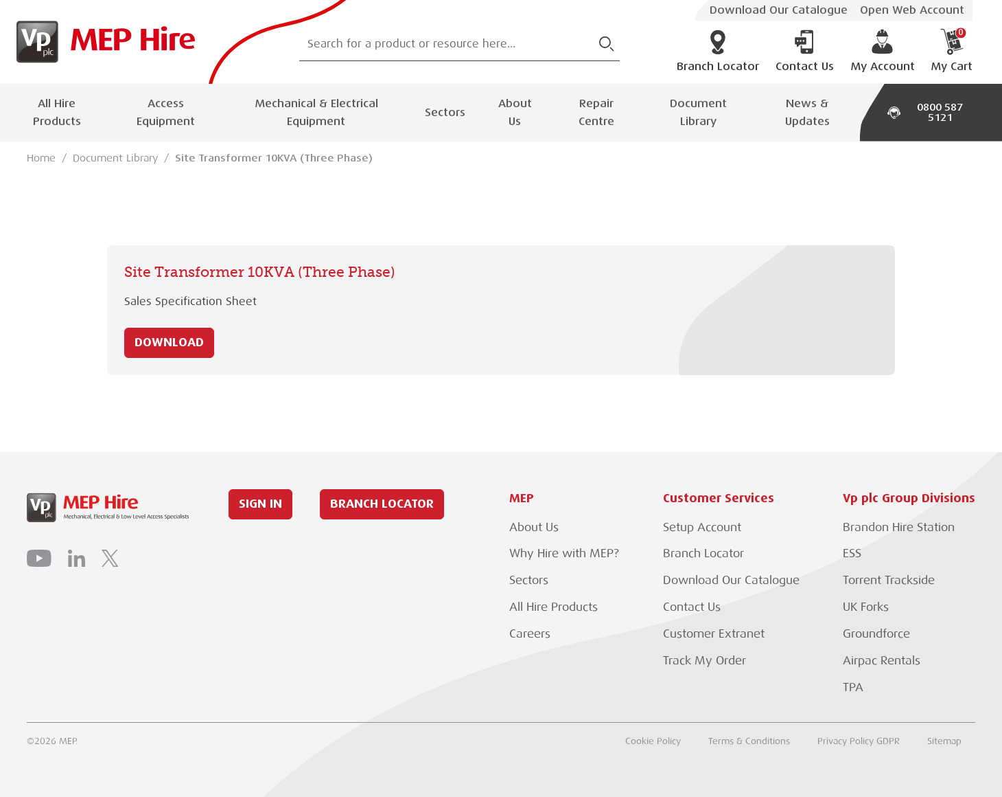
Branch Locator (718, 51)
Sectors (445, 112)
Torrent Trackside (889, 580)
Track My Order (704, 660)
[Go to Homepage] (101, 42)
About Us (515, 112)
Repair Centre (596, 112)
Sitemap (944, 741)
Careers (529, 633)
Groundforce (876, 633)
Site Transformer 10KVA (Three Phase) (274, 158)
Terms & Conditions (749, 741)
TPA (853, 687)
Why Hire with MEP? (564, 553)
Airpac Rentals (881, 660)
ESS (852, 553)
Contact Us (805, 51)
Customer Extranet (714, 633)
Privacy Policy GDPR (858, 741)
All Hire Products (57, 112)
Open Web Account (912, 10)
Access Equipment (166, 112)
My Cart (951, 51)
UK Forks (866, 607)
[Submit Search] (606, 44)
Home (41, 158)
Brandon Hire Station (899, 527)
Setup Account (702, 527)
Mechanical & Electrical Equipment (316, 112)
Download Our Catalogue (779, 10)
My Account (882, 51)
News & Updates (807, 112)
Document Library (698, 112)
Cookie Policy (653, 741)
